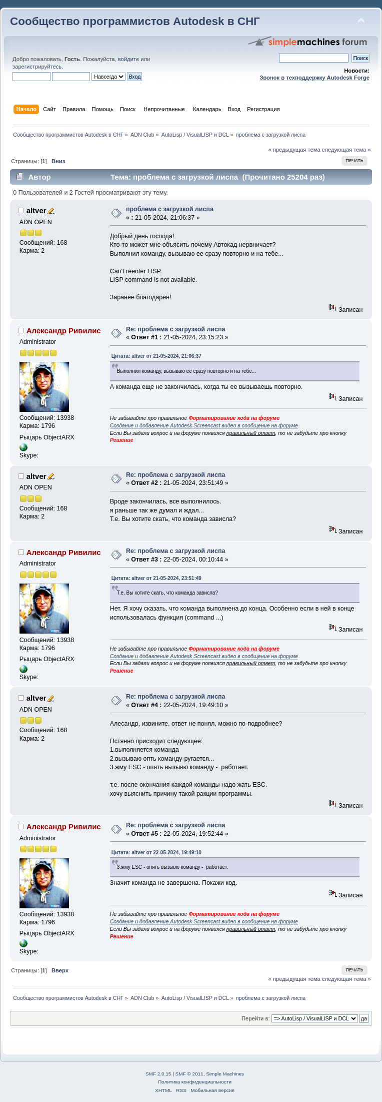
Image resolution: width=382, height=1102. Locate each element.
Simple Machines (225, 1073)
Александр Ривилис (63, 330)
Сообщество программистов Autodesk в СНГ (135, 21)
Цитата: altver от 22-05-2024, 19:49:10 (157, 852)
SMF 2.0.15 (159, 1073)
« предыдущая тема (294, 150)
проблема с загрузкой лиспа (170, 209)
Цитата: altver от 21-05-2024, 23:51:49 (157, 578)
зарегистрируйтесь (37, 67)
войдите (128, 59)
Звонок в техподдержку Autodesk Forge (315, 78)
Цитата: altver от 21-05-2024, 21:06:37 (157, 356)
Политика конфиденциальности (195, 1081)
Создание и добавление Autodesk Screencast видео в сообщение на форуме (204, 425)
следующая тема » (346, 150)
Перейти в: (256, 1018)
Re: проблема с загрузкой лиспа (175, 329)
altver (36, 210)
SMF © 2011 (190, 1073)
